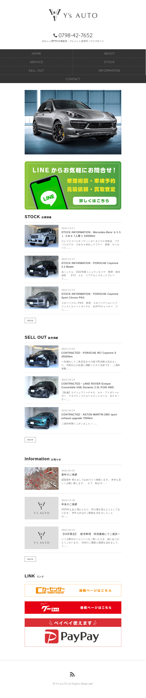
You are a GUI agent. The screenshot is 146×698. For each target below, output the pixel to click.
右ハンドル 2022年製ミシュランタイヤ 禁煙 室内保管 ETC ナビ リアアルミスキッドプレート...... (90, 275)
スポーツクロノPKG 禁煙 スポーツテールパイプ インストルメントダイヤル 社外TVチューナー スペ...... (90, 306)
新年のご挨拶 (69, 474)
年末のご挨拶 (69, 504)
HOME (36, 53)
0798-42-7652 (75, 35)
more (30, 320)
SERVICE (36, 62)
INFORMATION (109, 70)
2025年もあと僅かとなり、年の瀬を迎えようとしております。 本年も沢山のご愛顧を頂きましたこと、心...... (90, 513)
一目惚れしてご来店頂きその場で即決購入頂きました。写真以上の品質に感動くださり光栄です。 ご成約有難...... (90, 365)
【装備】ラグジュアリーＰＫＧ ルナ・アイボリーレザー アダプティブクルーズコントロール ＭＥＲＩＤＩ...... (90, 396)
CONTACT (73, 79)
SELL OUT (36, 70)
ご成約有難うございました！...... (79, 423)
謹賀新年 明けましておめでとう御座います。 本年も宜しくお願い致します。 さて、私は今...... (91, 481)
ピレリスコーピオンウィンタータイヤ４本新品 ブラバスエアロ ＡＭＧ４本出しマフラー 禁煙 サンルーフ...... (90, 244)
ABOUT (109, 53)
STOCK (109, 62)
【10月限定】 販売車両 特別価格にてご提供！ (90, 534)
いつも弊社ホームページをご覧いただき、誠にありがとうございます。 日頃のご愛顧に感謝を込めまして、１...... (90, 542)
